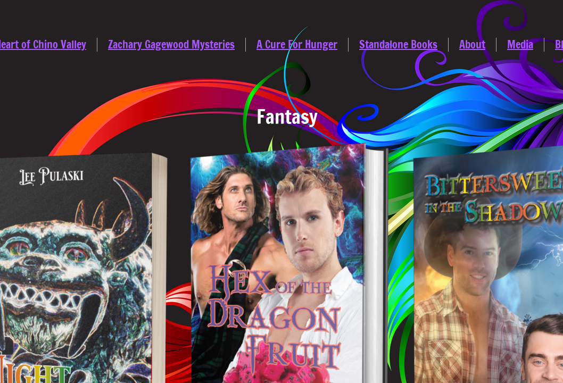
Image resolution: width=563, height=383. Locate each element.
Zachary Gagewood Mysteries (171, 44)
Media (520, 44)
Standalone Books (398, 44)
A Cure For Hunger (296, 44)
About (472, 44)
